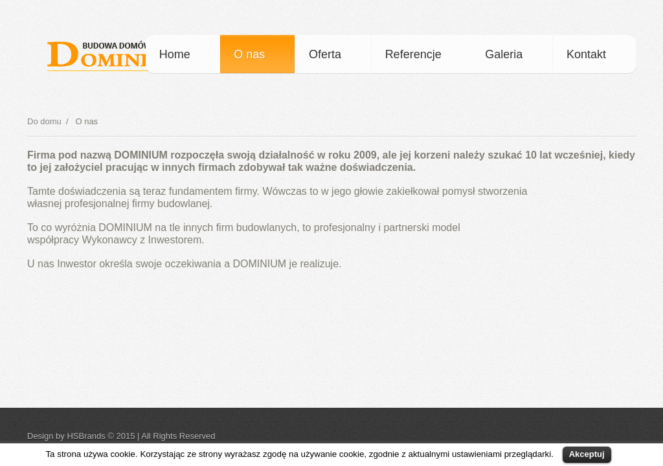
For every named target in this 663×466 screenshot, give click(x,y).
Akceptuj (587, 454)
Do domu (44, 121)
